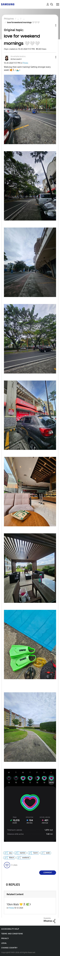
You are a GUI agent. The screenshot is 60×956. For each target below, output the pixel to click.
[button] (51, 57)
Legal (4, 943)
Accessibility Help (10, 929)
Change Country (9, 948)
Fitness (25, 63)
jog (10, 853)
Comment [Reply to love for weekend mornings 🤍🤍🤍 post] (47, 872)
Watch (11, 858)
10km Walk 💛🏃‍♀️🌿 (18, 904)
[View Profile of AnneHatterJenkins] (18, 56)
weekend (25, 858)
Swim (35, 853)
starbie (22, 853)
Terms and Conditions (12, 934)
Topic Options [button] (51, 25)
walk (48, 853)
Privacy (5, 938)
